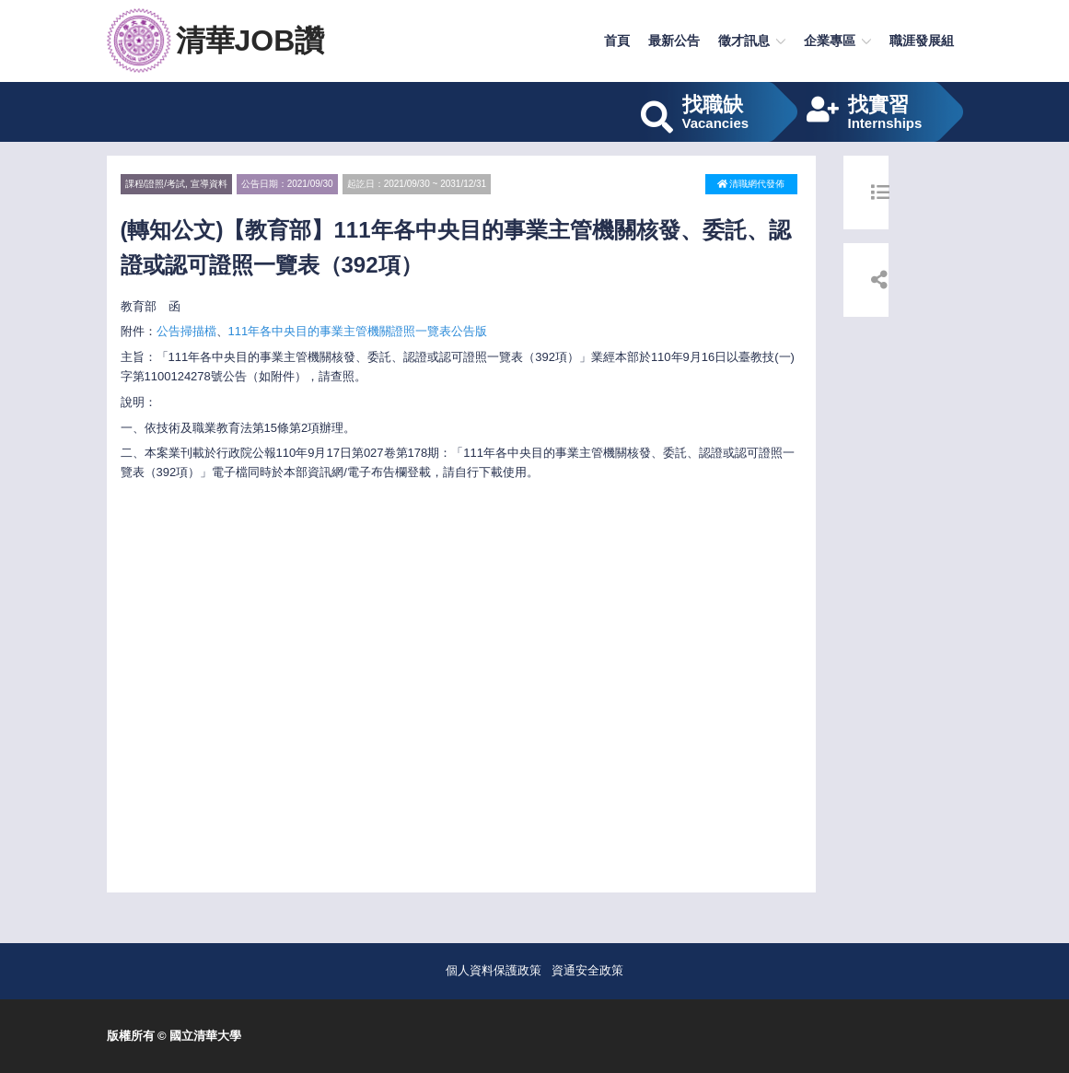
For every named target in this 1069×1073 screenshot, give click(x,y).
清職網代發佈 (751, 184)
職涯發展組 (921, 40)
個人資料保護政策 (493, 970)
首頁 (617, 40)
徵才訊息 (744, 40)
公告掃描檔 (186, 331)
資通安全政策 (587, 970)
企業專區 (829, 40)
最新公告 (674, 40)
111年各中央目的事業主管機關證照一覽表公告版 (358, 331)
